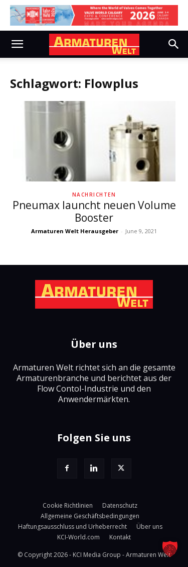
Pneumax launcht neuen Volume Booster (94, 211)
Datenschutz (119, 505)
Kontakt (120, 537)
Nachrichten (94, 194)
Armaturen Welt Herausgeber (74, 231)
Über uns (149, 526)
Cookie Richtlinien (68, 505)
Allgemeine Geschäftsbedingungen (90, 516)
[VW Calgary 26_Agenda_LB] (94, 15)
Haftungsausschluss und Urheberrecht (72, 526)
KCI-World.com (78, 537)
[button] (17, 44)
